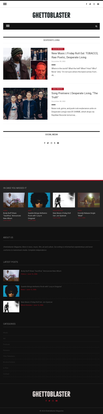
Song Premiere (57, 89)
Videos (5, 210)
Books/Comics (9, 362)
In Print (5, 368)
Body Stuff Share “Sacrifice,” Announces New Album (12, 215)
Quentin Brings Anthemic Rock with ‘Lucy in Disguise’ (37, 215)
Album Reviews (58, 49)
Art (4, 338)
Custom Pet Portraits (11, 162)
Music (5, 333)
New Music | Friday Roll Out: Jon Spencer (36, 302)
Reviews (6, 350)
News (30, 210)
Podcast (6, 344)
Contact (6, 374)
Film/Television (9, 356)
